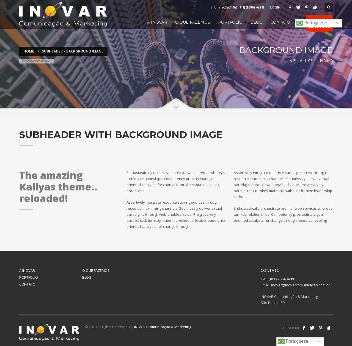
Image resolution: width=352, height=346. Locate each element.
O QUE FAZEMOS (96, 270)
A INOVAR (27, 270)
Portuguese (311, 23)
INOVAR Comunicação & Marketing (162, 326)
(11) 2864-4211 (252, 7)
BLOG (87, 277)
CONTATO (27, 284)
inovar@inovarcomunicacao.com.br (300, 285)
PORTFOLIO (28, 277)
